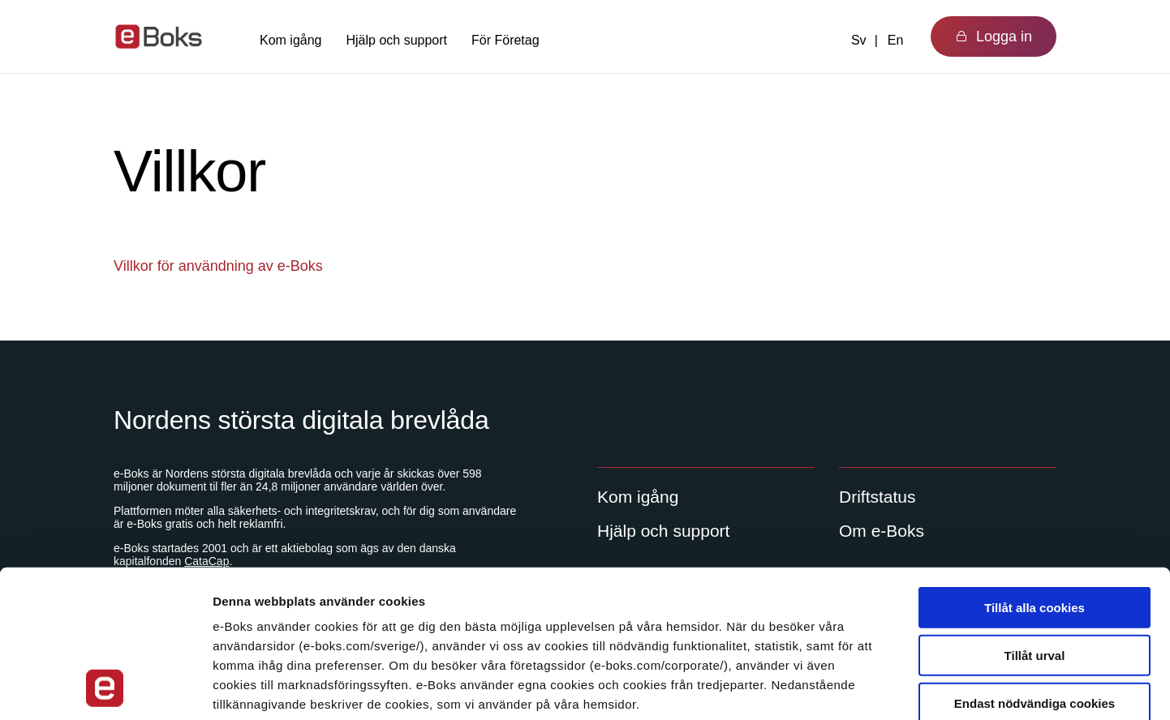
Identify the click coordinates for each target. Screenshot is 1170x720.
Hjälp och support (397, 40)
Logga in (993, 36)
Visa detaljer (881, 688)
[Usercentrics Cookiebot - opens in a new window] (105, 688)
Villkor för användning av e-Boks (218, 266)
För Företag (505, 40)
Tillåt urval (1034, 517)
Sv (859, 40)
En (896, 40)
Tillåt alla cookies (1034, 470)
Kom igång (291, 40)
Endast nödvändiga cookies (1034, 565)
